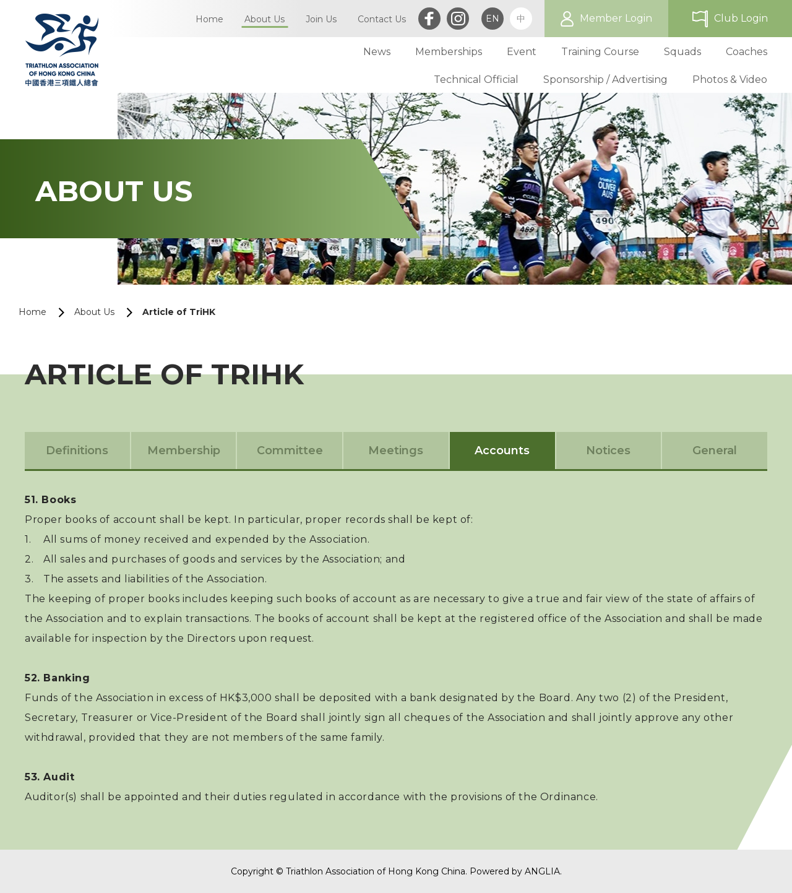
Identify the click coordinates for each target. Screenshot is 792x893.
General (714, 450)
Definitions (77, 450)
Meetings (395, 450)
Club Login (741, 18)
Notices (608, 450)
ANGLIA (542, 871)
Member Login (616, 18)
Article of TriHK (178, 311)
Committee (290, 450)
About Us (94, 311)
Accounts (502, 450)
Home (32, 311)
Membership (183, 450)
